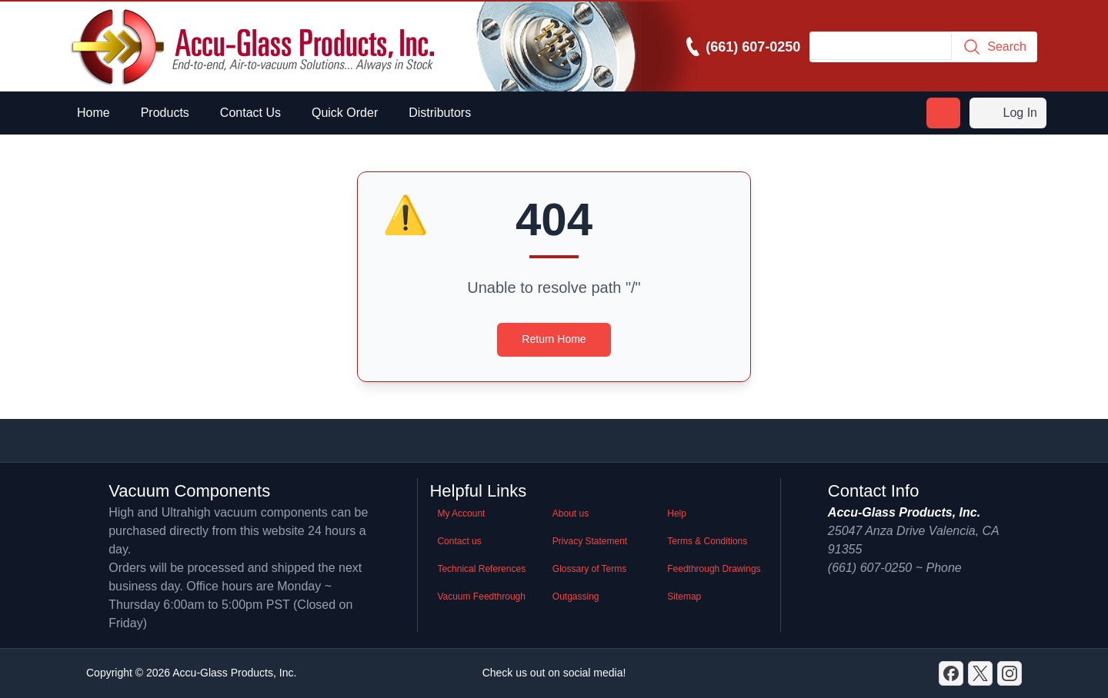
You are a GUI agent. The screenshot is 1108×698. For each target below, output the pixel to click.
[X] (980, 673)
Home (93, 112)
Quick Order (345, 112)
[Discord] (951, 673)
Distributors (440, 112)
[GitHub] (1009, 673)
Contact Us (250, 112)
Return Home (554, 339)
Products (165, 112)
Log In (1008, 113)
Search (994, 47)
